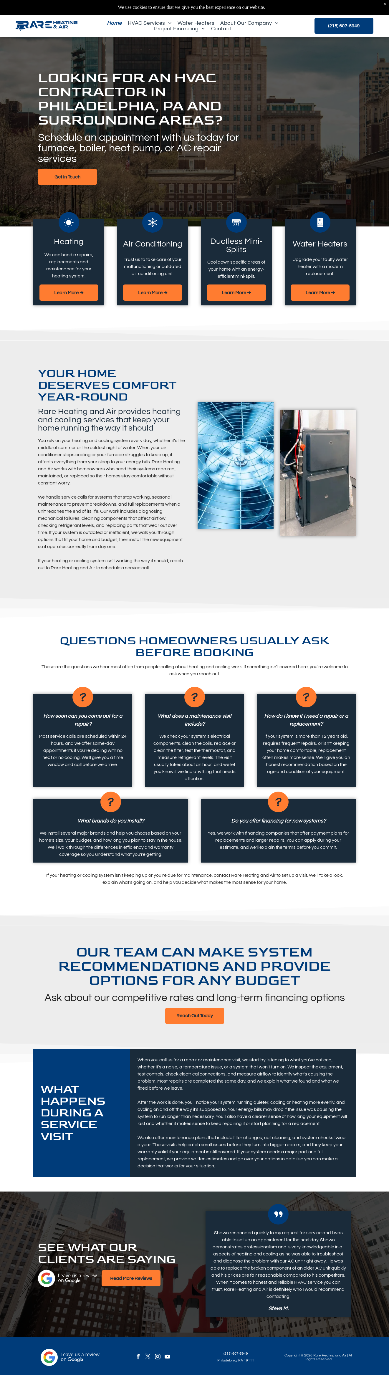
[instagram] (157, 1357)
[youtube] (167, 1357)
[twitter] (148, 1357)
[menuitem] (114, 23)
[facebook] (138, 1357)
